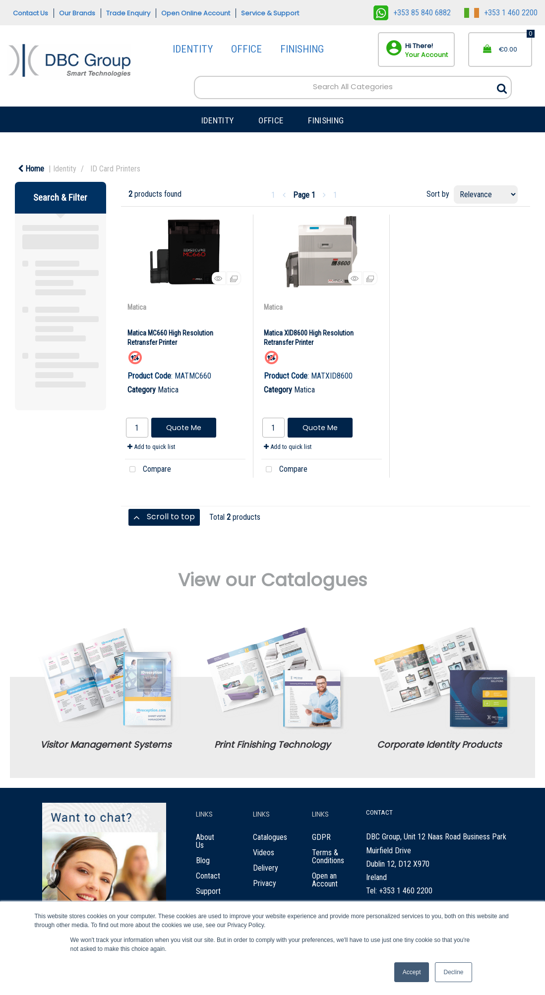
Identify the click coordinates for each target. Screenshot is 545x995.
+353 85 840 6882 (412, 12)
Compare (148, 470)
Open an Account (325, 879)
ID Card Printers (115, 168)
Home (31, 168)
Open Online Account (195, 13)
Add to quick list (151, 446)
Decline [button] (453, 972)
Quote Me (183, 428)
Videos (263, 852)
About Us (205, 841)
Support (208, 891)
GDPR (321, 837)
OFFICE (246, 49)
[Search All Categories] (352, 87)
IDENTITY (193, 49)
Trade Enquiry (128, 13)
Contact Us (30, 13)
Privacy (264, 883)
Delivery (265, 868)
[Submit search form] (502, 86)
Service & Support (270, 13)
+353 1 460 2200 (501, 12)
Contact (208, 876)
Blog (203, 860)
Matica (136, 307)
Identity (64, 168)
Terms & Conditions (328, 856)
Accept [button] (412, 972)
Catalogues (270, 837)
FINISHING (302, 49)
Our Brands (77, 13)
